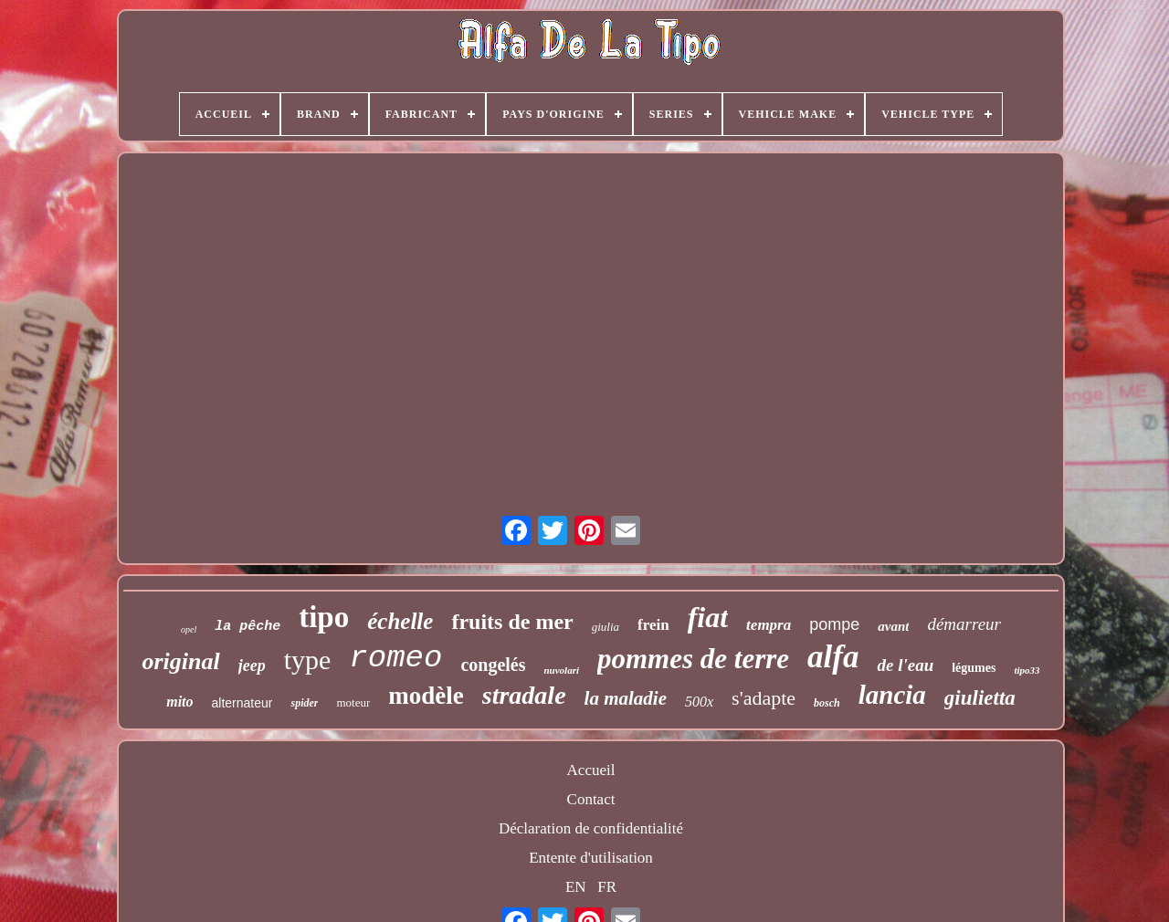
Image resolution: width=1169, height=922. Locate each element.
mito (179, 701)
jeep (252, 665)
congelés (492, 665)
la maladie (625, 698)
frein (653, 625)
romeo (395, 658)
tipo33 (1026, 670)
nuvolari (561, 670)
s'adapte (763, 697)
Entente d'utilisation (591, 857)
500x (699, 701)
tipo (324, 617)
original (180, 661)
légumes (973, 668)
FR (606, 887)
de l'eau (905, 665)
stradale (524, 695)
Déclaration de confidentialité (591, 828)
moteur (353, 702)
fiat (708, 617)
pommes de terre (693, 659)
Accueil (591, 770)
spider (304, 703)
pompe (834, 624)
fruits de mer (512, 622)
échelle (400, 621)
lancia (892, 694)
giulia (605, 627)
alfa (832, 657)
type (308, 659)
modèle (425, 695)
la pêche (247, 626)
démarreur (964, 624)
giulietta (980, 697)
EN (575, 887)
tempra (768, 625)
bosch (827, 703)
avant (893, 626)
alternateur (242, 703)
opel (188, 629)
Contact (591, 799)
